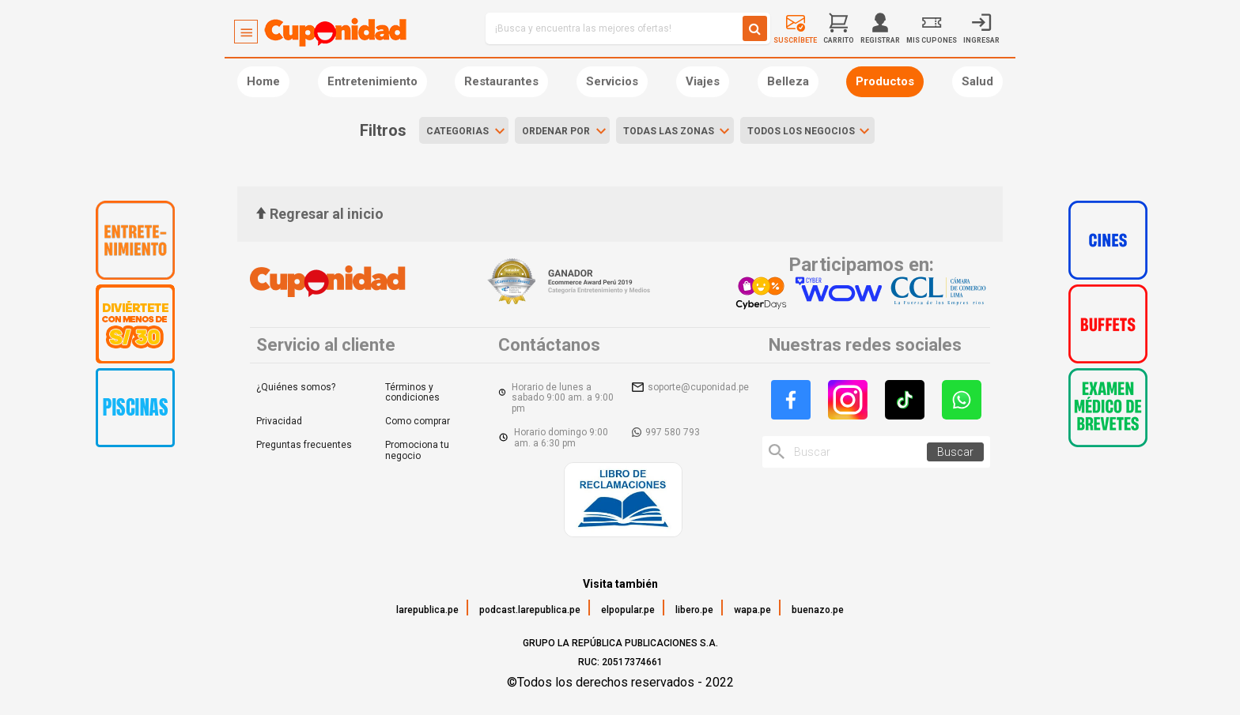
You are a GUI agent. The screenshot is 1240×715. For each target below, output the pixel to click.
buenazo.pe (818, 609)
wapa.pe (752, 609)
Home (263, 81)
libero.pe (694, 609)
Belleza (788, 81)
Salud (977, 81)
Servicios (612, 81)
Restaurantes (501, 81)
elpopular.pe (628, 609)
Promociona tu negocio (417, 450)
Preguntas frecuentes (304, 444)
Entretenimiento (372, 81)
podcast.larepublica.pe (529, 609)
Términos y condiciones (412, 393)
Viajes (703, 81)
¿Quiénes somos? (295, 387)
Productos (885, 81)
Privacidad (279, 421)
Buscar (955, 452)
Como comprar (417, 421)
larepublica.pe (427, 609)
